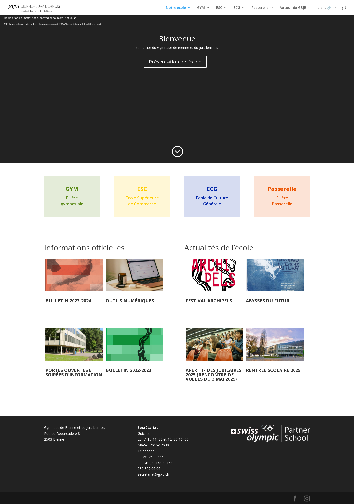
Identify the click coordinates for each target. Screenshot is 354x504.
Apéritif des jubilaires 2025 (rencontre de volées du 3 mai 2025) (213, 374)
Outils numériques (130, 301)
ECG (237, 8)
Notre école (176, 8)
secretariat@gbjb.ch (153, 474)
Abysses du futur (267, 301)
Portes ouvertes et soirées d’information (73, 372)
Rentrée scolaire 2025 (273, 370)
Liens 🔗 (324, 8)
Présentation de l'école (175, 61)
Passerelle (259, 8)
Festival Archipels (209, 301)
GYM (201, 8)
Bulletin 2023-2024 (68, 301)
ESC (219, 8)
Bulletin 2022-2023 (128, 370)
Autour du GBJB (293, 8)
